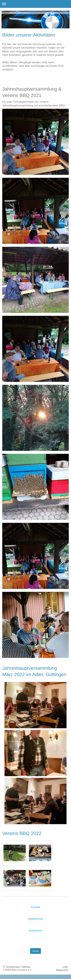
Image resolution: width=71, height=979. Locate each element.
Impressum (35, 930)
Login (65, 966)
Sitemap (26, 966)
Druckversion (12, 966)
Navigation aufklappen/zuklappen (35, 4)
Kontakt (35, 907)
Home (35, 951)
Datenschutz (35, 918)
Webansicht (62, 970)
